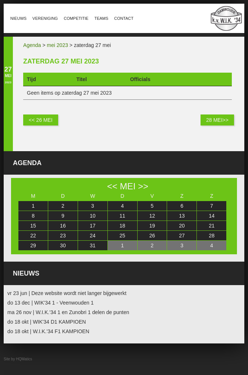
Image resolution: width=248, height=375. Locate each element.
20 (182, 226)
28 (212, 236)
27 (182, 236)
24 (93, 236)
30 (63, 245)
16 (63, 226)
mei (128, 186)
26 (152, 236)
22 (33, 236)
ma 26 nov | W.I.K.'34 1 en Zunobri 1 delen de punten (68, 312)
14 (212, 216)
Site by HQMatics (18, 359)
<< (112, 186)
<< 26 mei (41, 120)
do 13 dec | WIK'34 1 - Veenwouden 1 (50, 303)
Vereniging (45, 18)
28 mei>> (217, 120)
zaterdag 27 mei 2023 (61, 61)
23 (63, 236)
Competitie (76, 18)
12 (152, 216)
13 (182, 216)
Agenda (32, 45)
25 (122, 236)
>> (143, 186)
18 (122, 226)
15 (33, 226)
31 (93, 245)
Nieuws (18, 18)
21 (212, 226)
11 (122, 216)
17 (93, 226)
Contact (123, 18)
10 (93, 216)
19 (152, 226)
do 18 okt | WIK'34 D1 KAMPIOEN (46, 322)
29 (33, 245)
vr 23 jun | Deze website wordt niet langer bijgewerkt (66, 293)
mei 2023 (57, 45)
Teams (101, 18)
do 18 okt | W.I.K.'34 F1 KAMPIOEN (48, 331)
